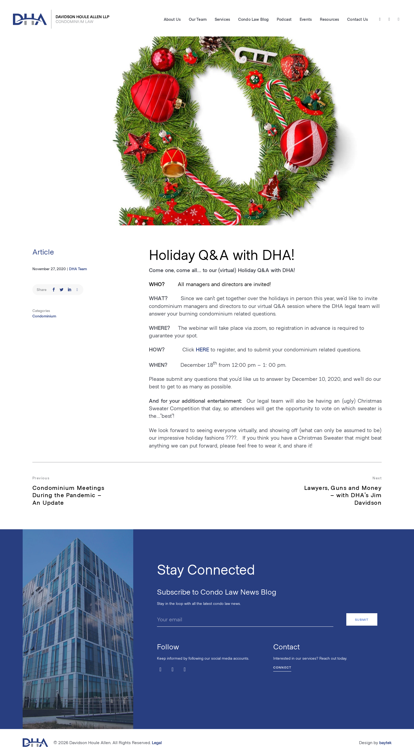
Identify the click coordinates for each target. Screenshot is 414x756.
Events (306, 19)
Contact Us (357, 19)
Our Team (198, 19)
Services (222, 19)
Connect (282, 667)
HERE (202, 349)
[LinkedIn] (398, 19)
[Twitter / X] (379, 19)
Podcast (284, 19)
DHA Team (78, 268)
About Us (172, 19)
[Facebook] (389, 19)
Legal (157, 742)
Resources (329, 19)
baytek (385, 742)
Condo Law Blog (253, 19)
